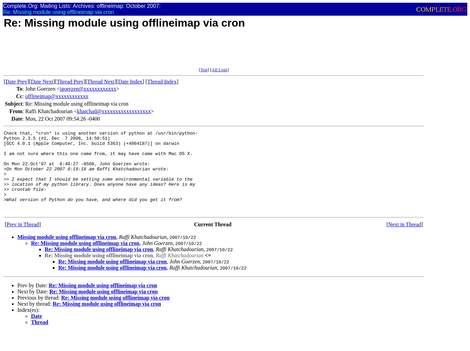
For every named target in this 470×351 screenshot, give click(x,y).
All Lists (219, 69)
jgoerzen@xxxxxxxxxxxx (88, 89)
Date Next (42, 82)
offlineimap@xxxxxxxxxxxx (56, 96)
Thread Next (101, 82)
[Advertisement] (128, 51)
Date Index (130, 82)
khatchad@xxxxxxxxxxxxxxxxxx (114, 111)
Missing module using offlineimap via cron (66, 253)
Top (204, 69)
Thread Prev (70, 82)
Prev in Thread (22, 241)
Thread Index (162, 82)
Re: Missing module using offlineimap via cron (85, 259)
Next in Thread (404, 241)
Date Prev (16, 82)
